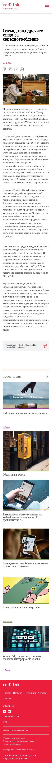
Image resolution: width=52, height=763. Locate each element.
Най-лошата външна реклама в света (25, 413)
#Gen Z (20, 345)
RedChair (7, 698)
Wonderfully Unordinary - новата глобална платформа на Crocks (22, 658)
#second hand (11, 345)
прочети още (12, 376)
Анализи (42, 693)
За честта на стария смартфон (21, 607)
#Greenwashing (30, 345)
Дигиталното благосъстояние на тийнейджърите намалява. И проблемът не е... (22, 517)
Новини (7, 693)
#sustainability (11, 347)
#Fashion (21, 347)
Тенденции (30, 693)
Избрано (17, 693)
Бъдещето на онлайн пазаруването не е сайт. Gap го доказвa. (25, 565)
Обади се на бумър (14, 474)
